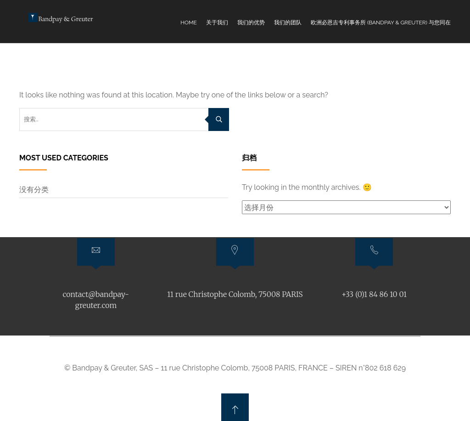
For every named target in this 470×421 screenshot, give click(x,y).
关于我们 (217, 22)
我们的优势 (251, 22)
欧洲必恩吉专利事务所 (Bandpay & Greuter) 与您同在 (381, 22)
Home (188, 22)
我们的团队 (288, 22)
